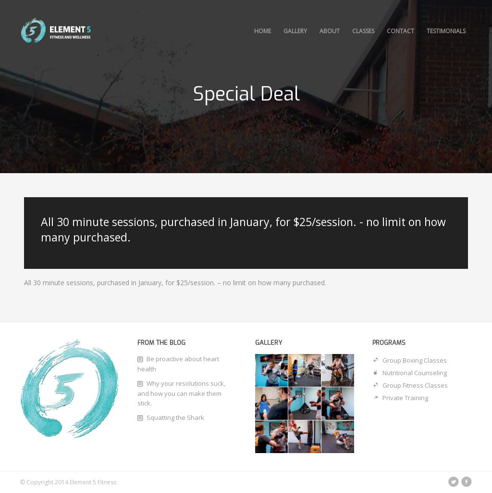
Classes (363, 31)
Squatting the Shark (175, 417)
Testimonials (446, 31)
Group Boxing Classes (409, 360)
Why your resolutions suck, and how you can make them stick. (181, 393)
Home (262, 31)
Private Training (400, 397)
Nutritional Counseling (409, 372)
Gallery (295, 31)
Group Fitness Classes (410, 385)
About (330, 31)
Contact (400, 31)
